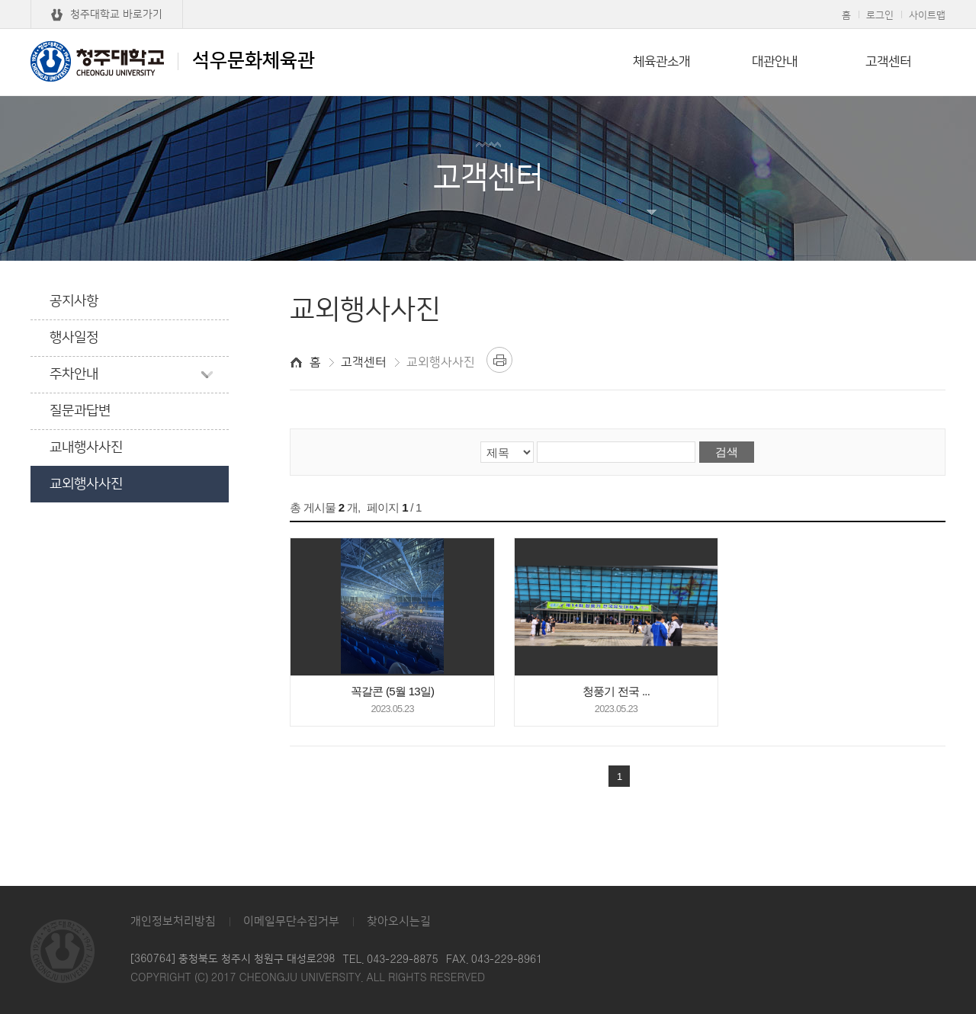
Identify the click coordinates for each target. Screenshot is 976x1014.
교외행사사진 (86, 484)
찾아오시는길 (399, 921)
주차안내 (74, 374)
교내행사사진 (86, 447)
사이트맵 (927, 15)
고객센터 (888, 62)
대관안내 (775, 62)
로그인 (880, 15)
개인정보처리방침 (173, 921)
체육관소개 (661, 62)
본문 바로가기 (488, 1)
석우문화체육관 (172, 61)
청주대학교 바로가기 (116, 14)
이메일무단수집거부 (291, 921)
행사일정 (74, 337)
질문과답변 (80, 411)
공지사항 (74, 301)
